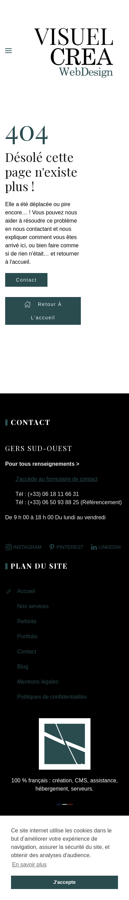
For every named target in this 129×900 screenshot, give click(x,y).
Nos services (33, 606)
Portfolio (27, 636)
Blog (22, 667)
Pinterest (66, 547)
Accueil (26, 591)
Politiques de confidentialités (52, 697)
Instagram (23, 547)
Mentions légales (37, 682)
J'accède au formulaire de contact (56, 479)
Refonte (26, 621)
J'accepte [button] (64, 882)
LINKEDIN (105, 547)
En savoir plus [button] (29, 864)
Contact (26, 280)
